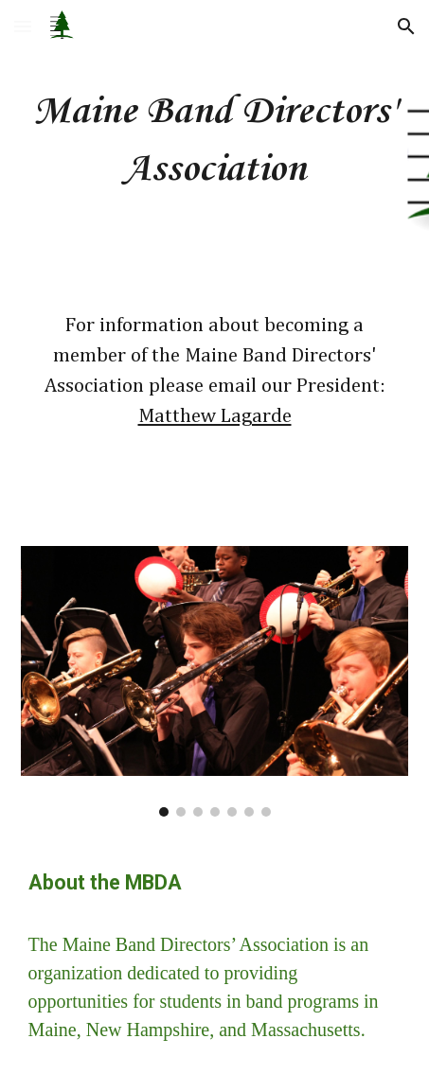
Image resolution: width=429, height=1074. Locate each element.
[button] (22, 26)
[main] (215, 140)
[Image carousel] (215, 681)
